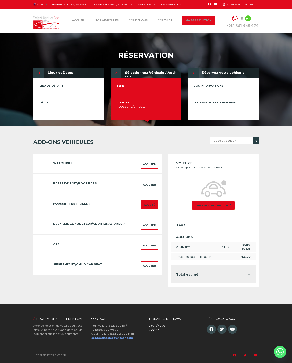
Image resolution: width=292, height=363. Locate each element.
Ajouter (149, 164)
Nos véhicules (107, 20)
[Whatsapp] (280, 352)
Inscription (252, 4)
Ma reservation (198, 20)
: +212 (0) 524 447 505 (70, 4)
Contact (165, 20)
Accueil (78, 20)
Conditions (138, 20)
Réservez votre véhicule (223, 73)
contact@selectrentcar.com (112, 337)
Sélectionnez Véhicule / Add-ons (150, 74)
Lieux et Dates (60, 73)
